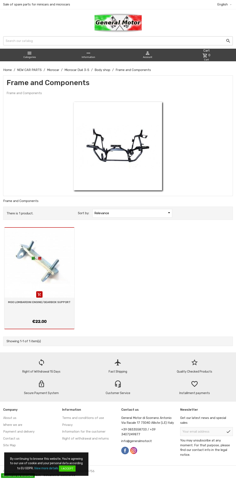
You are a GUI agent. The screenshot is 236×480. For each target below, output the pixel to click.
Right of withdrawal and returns (85, 438)
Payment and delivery (19, 431)
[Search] (118, 41)
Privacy (67, 425)
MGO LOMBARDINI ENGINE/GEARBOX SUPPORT (39, 302)
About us (9, 418)
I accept (67, 468)
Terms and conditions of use (83, 418)
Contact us (11, 438)
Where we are (12, 425)
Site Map (9, 445)
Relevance (132, 212)
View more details (46, 468)
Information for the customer (83, 431)
